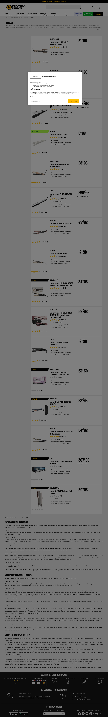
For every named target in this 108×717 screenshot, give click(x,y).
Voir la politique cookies (35, 89)
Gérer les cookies (35, 101)
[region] (55, 88)
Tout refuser (35, 76)
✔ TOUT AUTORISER (73, 101)
